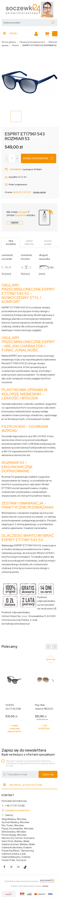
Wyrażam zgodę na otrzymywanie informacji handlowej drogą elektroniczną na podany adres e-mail (30, 763)
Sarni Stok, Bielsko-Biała (15, 841)
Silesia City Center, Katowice (18, 838)
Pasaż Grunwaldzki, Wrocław (17, 828)
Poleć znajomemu (16, 184)
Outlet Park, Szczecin (14, 860)
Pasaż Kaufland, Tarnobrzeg (18, 850)
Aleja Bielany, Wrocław (14, 819)
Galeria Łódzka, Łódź (14, 853)
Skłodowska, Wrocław (14, 831)
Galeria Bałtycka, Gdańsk (16, 857)
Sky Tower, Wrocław (13, 825)
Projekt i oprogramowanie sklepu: (29, 886)
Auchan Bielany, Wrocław (15, 822)
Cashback (15, 169)
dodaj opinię (39, 192)
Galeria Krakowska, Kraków (17, 847)
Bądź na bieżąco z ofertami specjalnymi (28, 752)
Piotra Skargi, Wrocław (14, 834)
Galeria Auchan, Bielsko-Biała (18, 844)
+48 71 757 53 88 (15, 805)
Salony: (9, 815)
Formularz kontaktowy (14, 801)
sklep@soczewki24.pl (17, 810)
